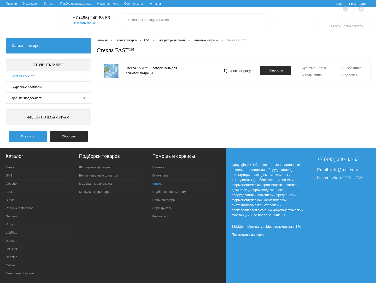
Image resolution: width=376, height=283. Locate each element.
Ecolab (10, 192)
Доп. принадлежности (27, 98)
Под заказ (349, 75)
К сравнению (312, 75)
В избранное (351, 68)
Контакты (154, 3)
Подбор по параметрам (76, 3)
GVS (9, 175)
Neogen (11, 216)
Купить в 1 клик (314, 68)
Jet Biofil (12, 249)
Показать (27, 136)
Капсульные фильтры (94, 192)
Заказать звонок (84, 23)
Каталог (49, 3)
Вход (339, 4)
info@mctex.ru (344, 169)
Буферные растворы (27, 87)
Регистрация (358, 4)
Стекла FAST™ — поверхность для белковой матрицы (151, 70)
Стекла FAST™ (23, 76)
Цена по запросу (237, 71)
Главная (11, 3)
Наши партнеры (108, 3)
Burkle (10, 200)
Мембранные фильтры (95, 183)
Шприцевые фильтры (94, 167)
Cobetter (12, 183)
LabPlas (11, 232)
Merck (10, 167)
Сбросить (69, 136)
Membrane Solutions (20, 273)
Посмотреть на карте (248, 234)
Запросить (276, 70)
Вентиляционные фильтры (98, 175)
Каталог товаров (48, 45)
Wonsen (11, 240)
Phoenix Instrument (19, 208)
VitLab (10, 224)
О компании (30, 3)
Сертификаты (133, 3)
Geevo (10, 265)
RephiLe (11, 257)
